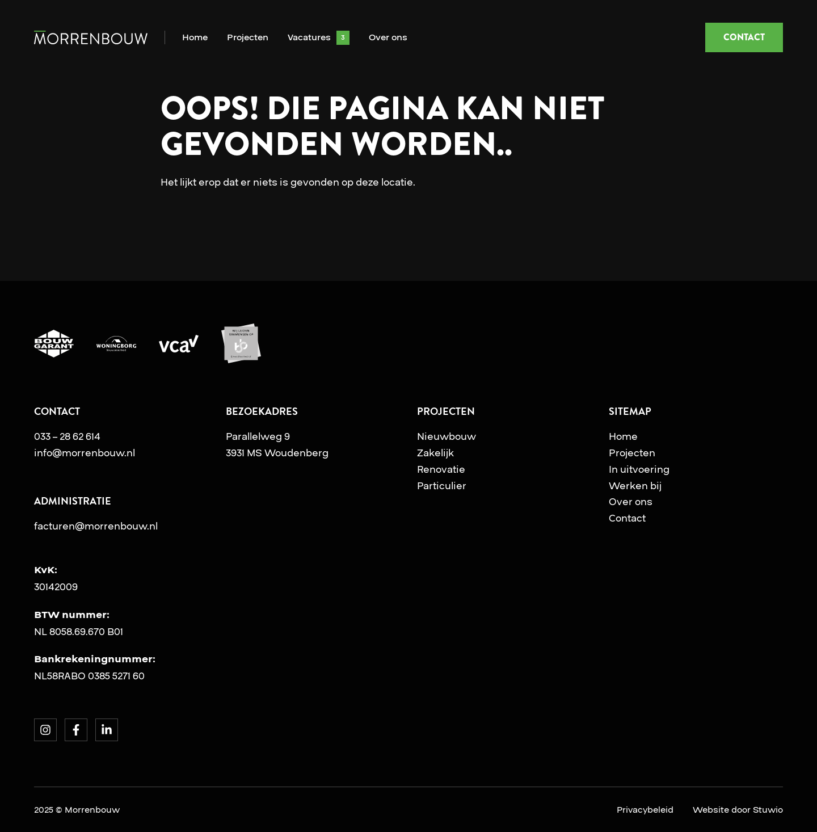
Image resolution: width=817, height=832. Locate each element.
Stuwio (768, 810)
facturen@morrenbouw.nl (96, 526)
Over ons (388, 38)
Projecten (247, 38)
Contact (627, 518)
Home (195, 38)
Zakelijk (435, 453)
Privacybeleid (645, 810)
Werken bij (635, 485)
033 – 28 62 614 (67, 436)
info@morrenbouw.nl (84, 453)
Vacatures (309, 38)
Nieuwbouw (446, 436)
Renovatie (441, 469)
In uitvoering (639, 469)
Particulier (441, 485)
